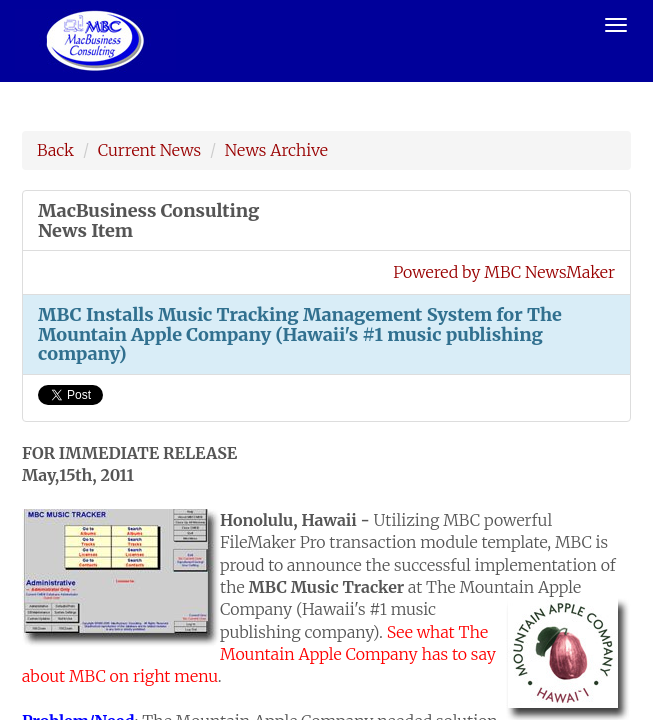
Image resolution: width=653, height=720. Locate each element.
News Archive (276, 150)
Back (55, 150)
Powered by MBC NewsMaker (504, 272)
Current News (149, 150)
